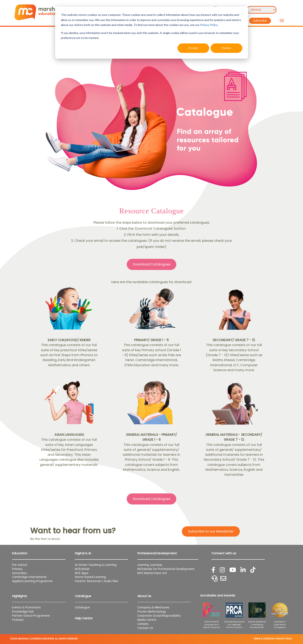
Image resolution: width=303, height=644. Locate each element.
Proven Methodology (151, 612)
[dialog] (151, 33)
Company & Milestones (153, 607)
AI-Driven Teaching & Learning (95, 565)
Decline (226, 48)
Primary (17, 569)
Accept (193, 48)
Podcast (18, 620)
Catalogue (82, 607)
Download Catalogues (151, 264)
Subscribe (260, 21)
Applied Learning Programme (34, 581)
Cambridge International (29, 577)
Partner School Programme (31, 616)
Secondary (19, 573)
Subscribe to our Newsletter (211, 531)
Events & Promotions (26, 607)
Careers (143, 624)
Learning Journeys (149, 565)
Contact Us (145, 628)
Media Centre (146, 620)
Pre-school (19, 565)
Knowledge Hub (23, 612)
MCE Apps (81, 573)
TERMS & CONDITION (263, 638)
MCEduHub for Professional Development (166, 569)
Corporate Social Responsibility (159, 616)
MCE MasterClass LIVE (152, 573)
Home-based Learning (90, 577)
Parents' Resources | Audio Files (96, 581)
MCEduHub (82, 569)
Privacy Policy (208, 25)
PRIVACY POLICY (284, 638)
